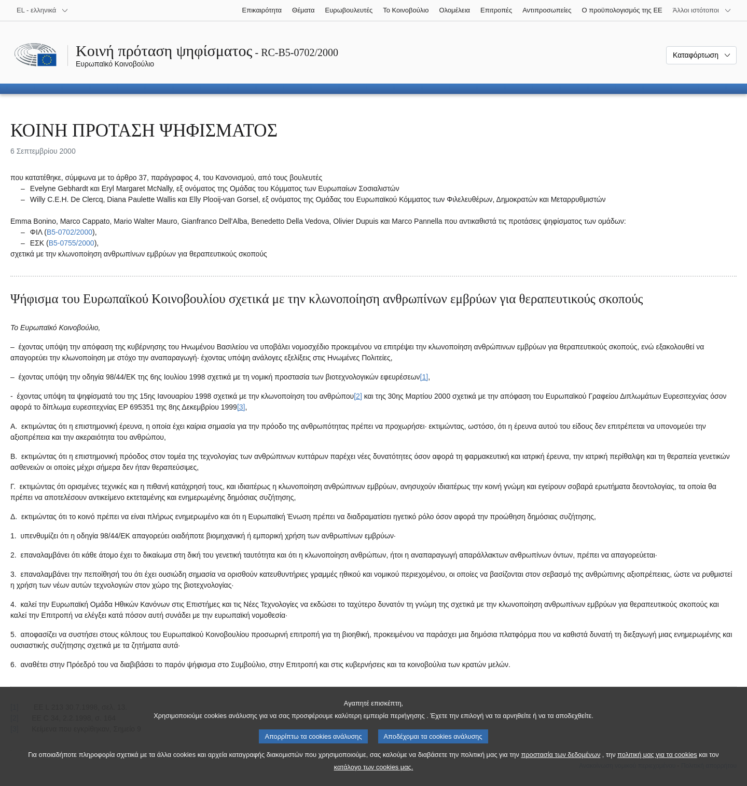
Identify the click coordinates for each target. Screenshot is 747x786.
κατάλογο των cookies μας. (373, 778)
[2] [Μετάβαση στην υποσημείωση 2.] (358, 396)
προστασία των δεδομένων (560, 766)
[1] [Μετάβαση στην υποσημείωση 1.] (424, 377)
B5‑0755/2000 (71, 243)
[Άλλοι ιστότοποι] (702, 10)
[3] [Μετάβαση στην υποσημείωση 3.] (241, 407)
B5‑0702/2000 (69, 232)
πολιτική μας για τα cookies (657, 766)
